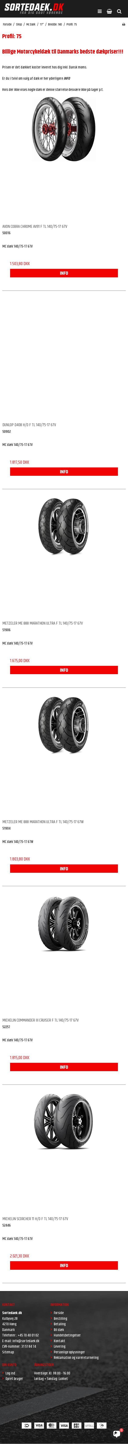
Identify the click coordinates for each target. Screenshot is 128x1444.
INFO (64, 273)
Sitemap (8, 1352)
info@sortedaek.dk (26, 1341)
